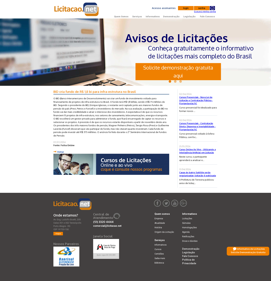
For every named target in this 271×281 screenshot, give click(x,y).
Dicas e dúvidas (190, 241)
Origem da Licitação (164, 232)
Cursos (158, 249)
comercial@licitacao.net (107, 225)
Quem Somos (121, 16)
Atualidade (160, 223)
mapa (58, 233)
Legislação (189, 16)
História (158, 227)
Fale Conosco (207, 16)
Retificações (188, 236)
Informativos (153, 16)
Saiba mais (160, 258)
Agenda (186, 232)
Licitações (187, 218)
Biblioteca (159, 263)
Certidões (159, 254)
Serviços (137, 16)
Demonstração (171, 16)
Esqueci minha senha (205, 11)
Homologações (189, 227)
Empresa (159, 218)
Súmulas (186, 223)
